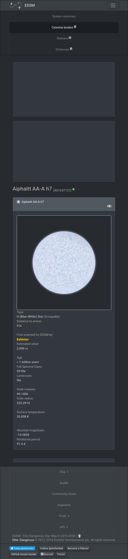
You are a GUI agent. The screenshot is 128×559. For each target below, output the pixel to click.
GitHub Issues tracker (24, 554)
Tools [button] (63, 516)
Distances (64, 49)
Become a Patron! (78, 548)
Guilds (64, 483)
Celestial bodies (64, 27)
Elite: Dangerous (23, 540)
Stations (64, 38)
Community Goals (64, 494)
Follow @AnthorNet (51, 548)
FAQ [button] (63, 472)
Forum (61, 554)
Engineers (64, 505)
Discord (47, 554)
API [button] (63, 527)
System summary (64, 16)
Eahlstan (22, 339)
